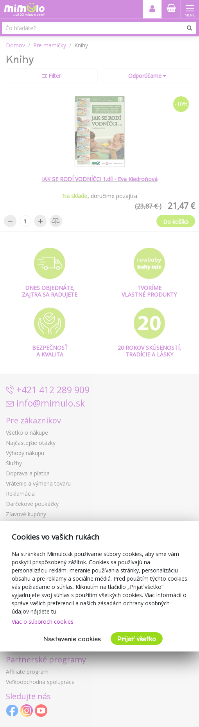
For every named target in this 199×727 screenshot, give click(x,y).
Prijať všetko (136, 639)
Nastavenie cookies (72, 639)
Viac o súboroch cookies (43, 621)
